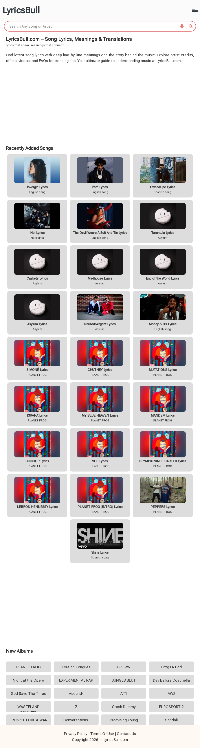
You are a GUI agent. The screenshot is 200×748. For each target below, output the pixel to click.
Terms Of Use (102, 733)
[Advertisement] (100, 104)
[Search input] (98, 26)
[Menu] (194, 10)
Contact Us (126, 733)
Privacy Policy (75, 733)
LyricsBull (21, 10)
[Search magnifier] (191, 26)
